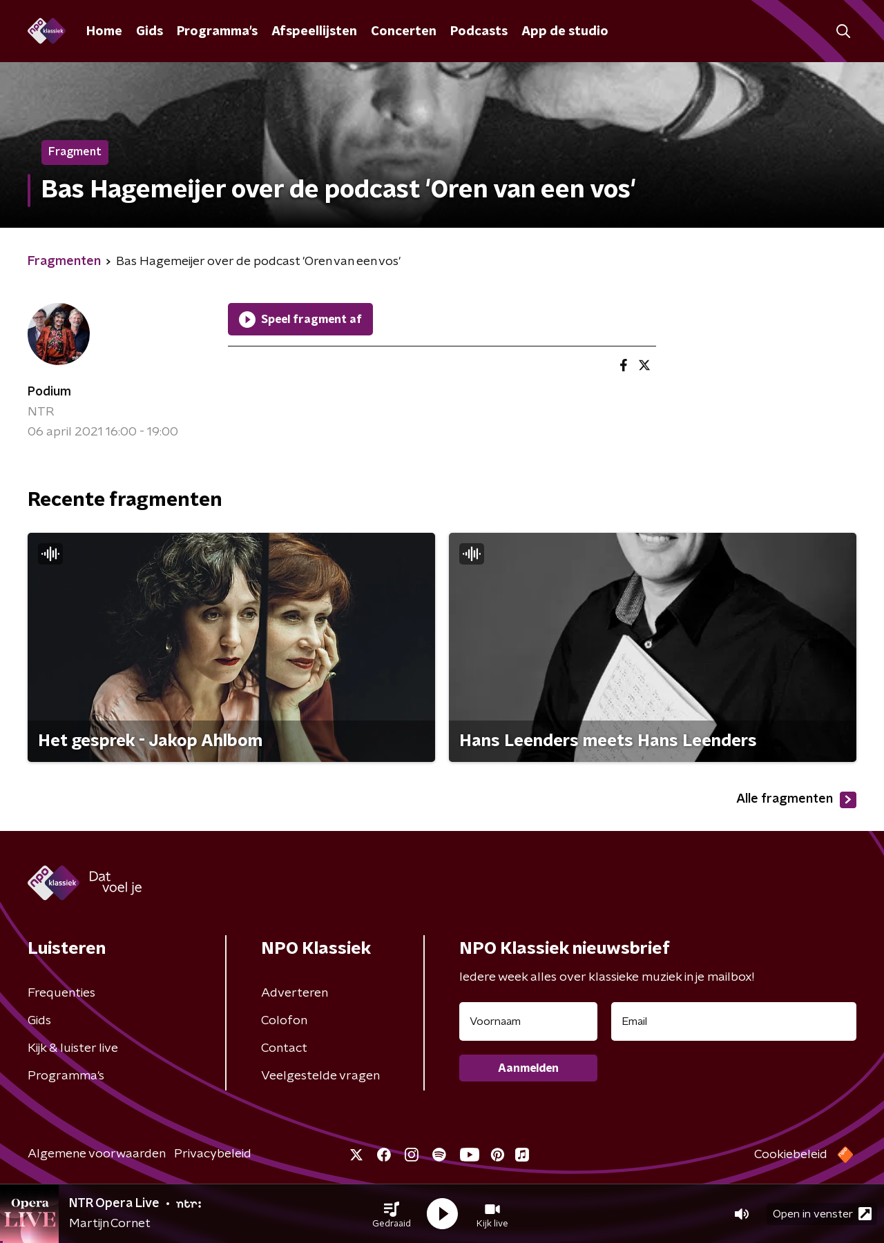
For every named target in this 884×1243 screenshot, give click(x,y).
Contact (284, 1048)
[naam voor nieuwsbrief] (528, 1021)
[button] (391, 1214)
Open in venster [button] (822, 1213)
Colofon (284, 1021)
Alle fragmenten (796, 800)
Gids (149, 32)
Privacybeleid (212, 1154)
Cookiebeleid (790, 1154)
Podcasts (479, 32)
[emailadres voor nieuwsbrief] (733, 1021)
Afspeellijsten (314, 32)
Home (104, 32)
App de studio (564, 32)
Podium (49, 392)
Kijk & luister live (73, 1048)
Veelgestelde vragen (320, 1076)
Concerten (403, 32)
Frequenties (61, 993)
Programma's (217, 32)
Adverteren (294, 993)
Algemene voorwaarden (97, 1154)
